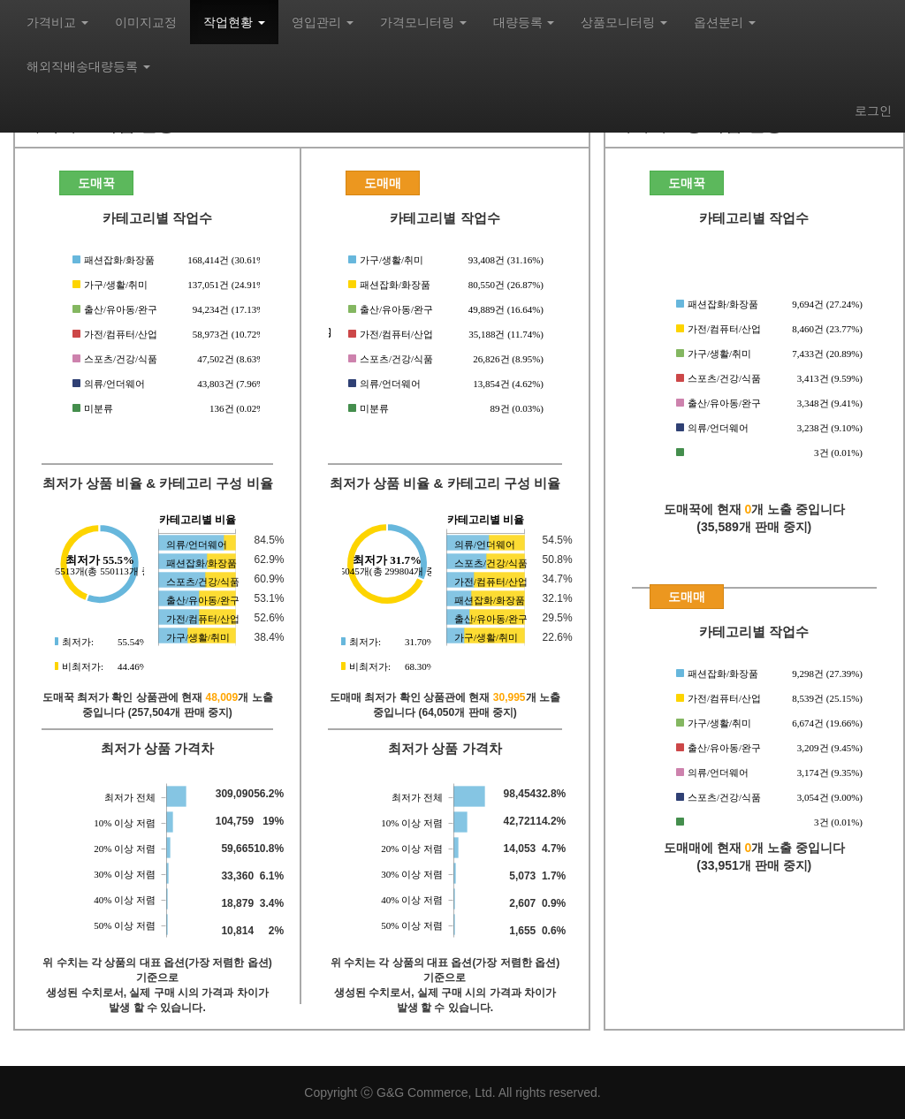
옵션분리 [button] (725, 22)
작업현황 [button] (234, 22)
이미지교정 (146, 22)
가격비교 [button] (57, 22)
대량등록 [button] (524, 22)
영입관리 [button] (323, 22)
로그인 (873, 110)
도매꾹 (96, 183)
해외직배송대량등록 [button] (88, 66)
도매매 (382, 183)
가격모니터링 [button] (423, 22)
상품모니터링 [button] (624, 22)
